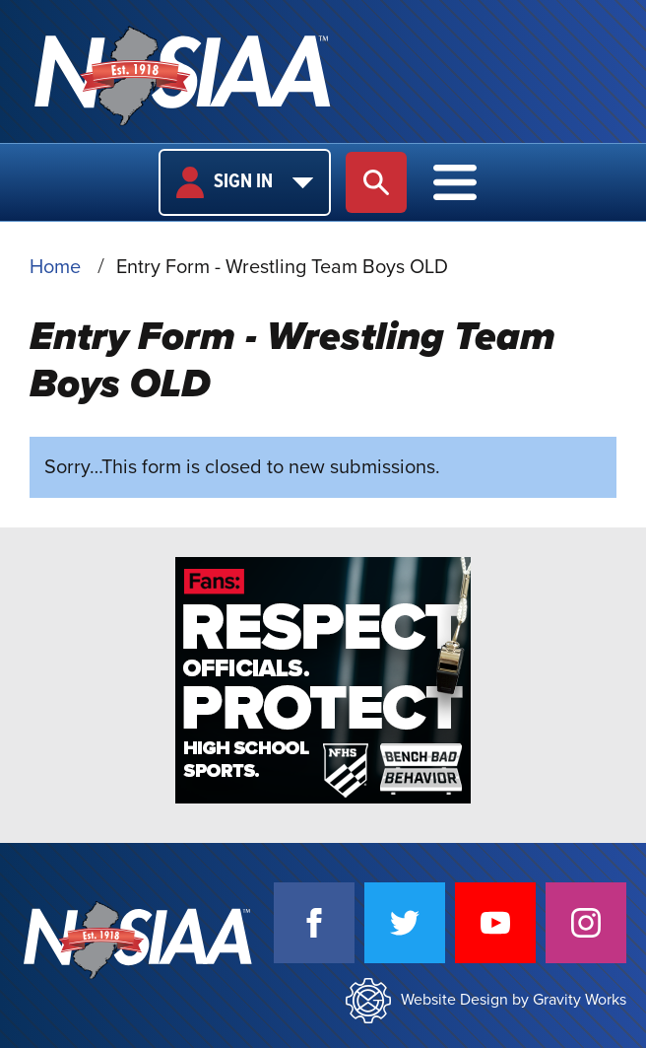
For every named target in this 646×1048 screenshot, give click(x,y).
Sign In (244, 182)
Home (55, 267)
